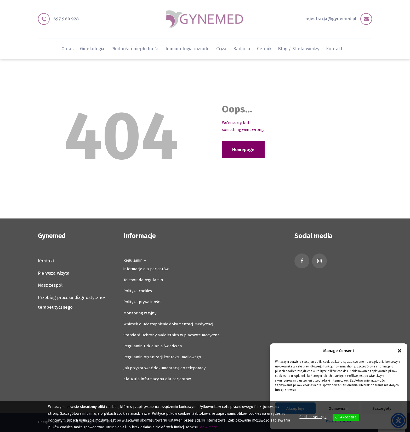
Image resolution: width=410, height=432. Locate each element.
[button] (399, 350)
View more (208, 427)
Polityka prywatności (141, 301)
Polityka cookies (137, 291)
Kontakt (46, 261)
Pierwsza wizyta (54, 273)
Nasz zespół (50, 285)
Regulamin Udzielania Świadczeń (152, 346)
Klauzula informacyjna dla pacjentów (157, 379)
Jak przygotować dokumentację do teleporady (164, 368)
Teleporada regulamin (143, 280)
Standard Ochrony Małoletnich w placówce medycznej (171, 335)
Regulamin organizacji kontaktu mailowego (162, 357)
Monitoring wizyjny (139, 313)
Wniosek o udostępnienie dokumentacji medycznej (168, 324)
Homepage (243, 149)
